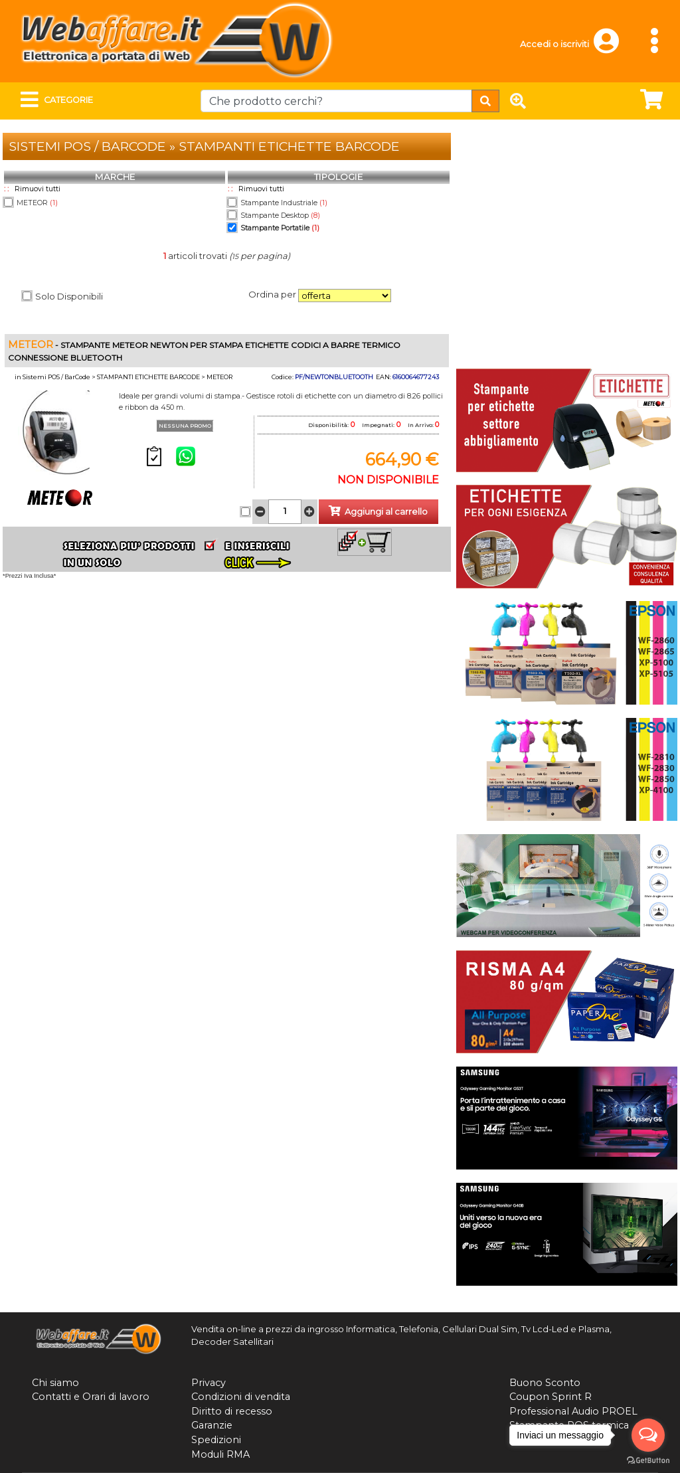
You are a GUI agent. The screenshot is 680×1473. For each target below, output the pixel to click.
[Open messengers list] (648, 1435)
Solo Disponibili (69, 296)
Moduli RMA (220, 1454)
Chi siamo (55, 1383)
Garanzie (211, 1425)
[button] (613, 47)
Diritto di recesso (231, 1411)
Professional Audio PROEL (573, 1411)
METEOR (37, 203)
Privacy (208, 1383)
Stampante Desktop (280, 215)
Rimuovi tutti (37, 189)
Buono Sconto (544, 1383)
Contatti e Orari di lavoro (90, 1397)
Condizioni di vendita (240, 1397)
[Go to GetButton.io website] (648, 1460)
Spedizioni (216, 1440)
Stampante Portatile (279, 228)
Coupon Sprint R (550, 1397)
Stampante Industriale (283, 203)
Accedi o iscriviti (554, 44)
